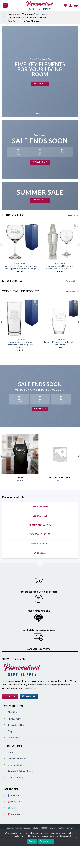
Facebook (13, 795)
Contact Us (13, 737)
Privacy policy (46, 841)
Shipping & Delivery (17, 765)
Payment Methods (17, 758)
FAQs (10, 752)
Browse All (71, 215)
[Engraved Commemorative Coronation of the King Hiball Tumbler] (20, 318)
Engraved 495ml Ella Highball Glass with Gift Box (60, 343)
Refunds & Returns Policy (20, 771)
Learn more (41, 14)
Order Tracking (15, 777)
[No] (76, 838)
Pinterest (14, 814)
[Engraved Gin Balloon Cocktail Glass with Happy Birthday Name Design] (20, 242)
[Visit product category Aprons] (20, 459)
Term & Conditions (17, 725)
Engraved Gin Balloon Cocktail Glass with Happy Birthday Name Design (20, 267)
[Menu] (5, 5)
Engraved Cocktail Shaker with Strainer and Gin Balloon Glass (60, 267)
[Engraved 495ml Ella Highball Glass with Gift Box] (59, 318)
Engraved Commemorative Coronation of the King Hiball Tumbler (20, 345)
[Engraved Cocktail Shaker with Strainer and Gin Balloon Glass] (59, 242)
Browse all (72, 281)
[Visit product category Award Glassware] (59, 459)
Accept (32, 841)
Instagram (14, 801)
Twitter (13, 808)
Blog (10, 731)
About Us (12, 712)
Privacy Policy (14, 718)
